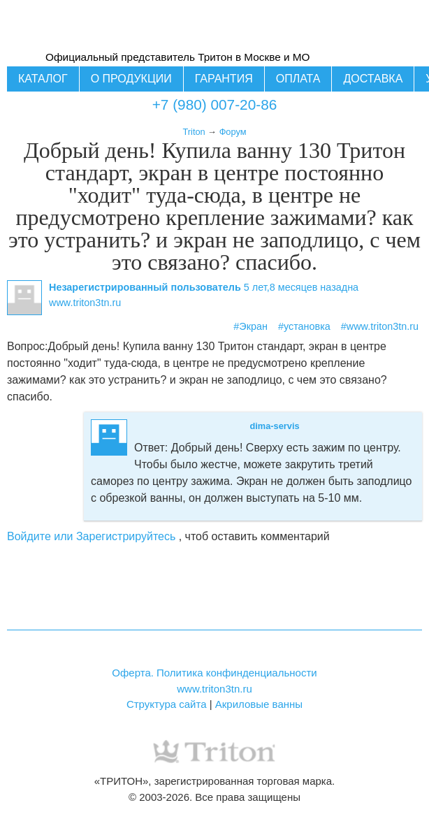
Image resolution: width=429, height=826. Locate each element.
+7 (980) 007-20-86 (214, 104)
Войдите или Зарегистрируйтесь (91, 536)
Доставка (372, 79)
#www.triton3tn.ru (380, 326)
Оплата (298, 79)
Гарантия (224, 79)
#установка (304, 326)
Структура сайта (166, 704)
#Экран (250, 326)
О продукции (131, 79)
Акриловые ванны (259, 704)
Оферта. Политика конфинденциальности (214, 673)
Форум (233, 131)
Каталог (43, 79)
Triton (193, 131)
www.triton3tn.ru (214, 689)
